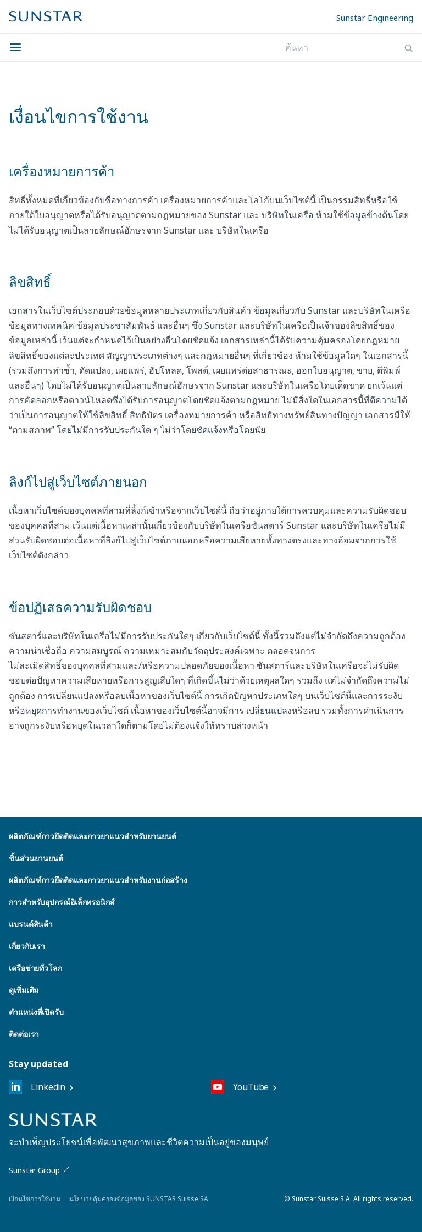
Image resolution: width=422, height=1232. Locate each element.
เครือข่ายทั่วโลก (35, 968)
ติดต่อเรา (24, 1034)
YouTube (240, 1087)
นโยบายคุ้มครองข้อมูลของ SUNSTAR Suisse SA (138, 1198)
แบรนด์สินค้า (31, 924)
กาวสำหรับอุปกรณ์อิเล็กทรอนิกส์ (62, 902)
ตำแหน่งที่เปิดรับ (36, 1012)
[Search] (408, 48)
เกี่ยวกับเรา (27, 946)
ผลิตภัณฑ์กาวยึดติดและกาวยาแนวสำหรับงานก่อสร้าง (98, 880)
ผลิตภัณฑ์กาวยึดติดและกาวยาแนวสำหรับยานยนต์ (92, 836)
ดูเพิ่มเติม (23, 990)
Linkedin (37, 1087)
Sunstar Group (40, 1170)
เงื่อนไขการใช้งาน (34, 1198)
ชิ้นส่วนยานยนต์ (36, 858)
